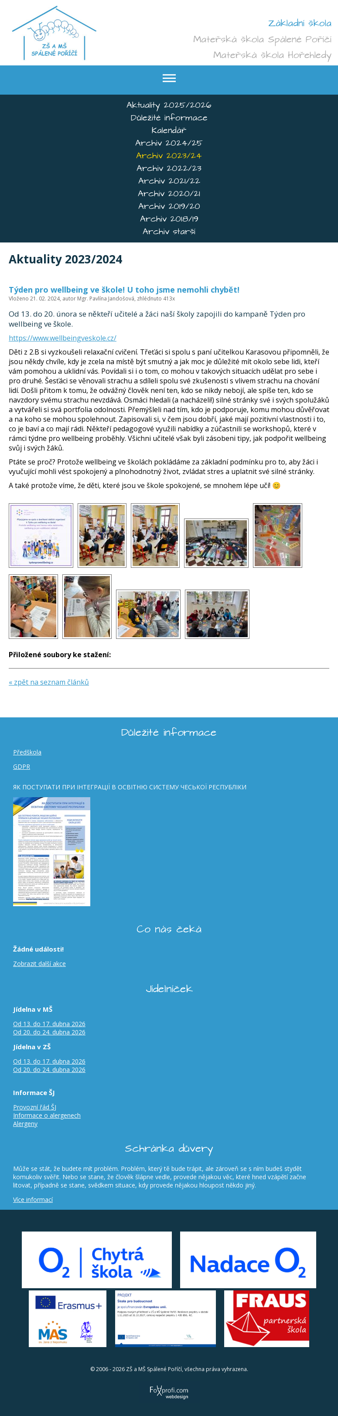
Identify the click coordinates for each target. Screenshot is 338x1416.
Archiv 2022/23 (169, 168)
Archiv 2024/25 (169, 143)
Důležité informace (169, 118)
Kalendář (169, 130)
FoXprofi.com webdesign (169, 1383)
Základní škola (299, 23)
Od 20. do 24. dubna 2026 (49, 1032)
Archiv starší (169, 231)
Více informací (33, 1199)
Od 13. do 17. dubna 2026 (49, 1024)
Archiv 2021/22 (169, 181)
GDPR (21, 766)
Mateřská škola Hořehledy (272, 54)
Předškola (27, 752)
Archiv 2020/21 (169, 194)
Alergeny (25, 1123)
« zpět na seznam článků (49, 682)
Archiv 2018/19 (169, 219)
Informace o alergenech (47, 1115)
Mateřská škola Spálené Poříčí (262, 39)
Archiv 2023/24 (169, 156)
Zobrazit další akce (39, 963)
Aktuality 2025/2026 (169, 105)
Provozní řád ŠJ (34, 1107)
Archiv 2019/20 (169, 206)
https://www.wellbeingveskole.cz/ (62, 338)
